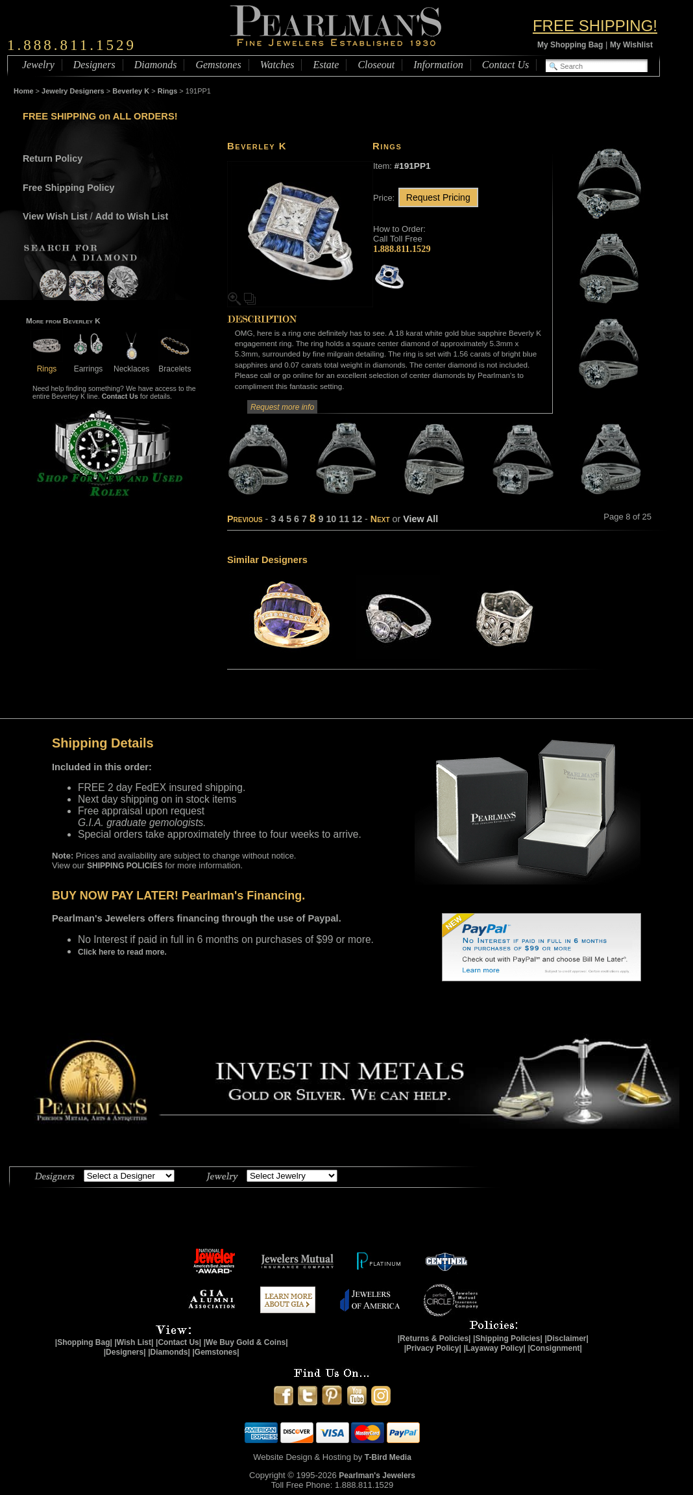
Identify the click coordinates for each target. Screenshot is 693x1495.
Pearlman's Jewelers (377, 1475)
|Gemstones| (216, 1352)
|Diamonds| (169, 1352)
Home (24, 91)
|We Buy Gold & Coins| (246, 1342)
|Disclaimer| (566, 1338)
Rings (168, 91)
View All (420, 519)
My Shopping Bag (570, 44)
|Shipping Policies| (507, 1338)
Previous (245, 519)
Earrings (88, 364)
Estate (326, 64)
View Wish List (55, 216)
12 (357, 519)
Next (380, 519)
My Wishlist (631, 44)
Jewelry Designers (73, 91)
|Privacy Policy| (432, 1348)
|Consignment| (555, 1348)
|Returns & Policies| (434, 1338)
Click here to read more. (122, 952)
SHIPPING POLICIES (125, 865)
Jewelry (38, 64)
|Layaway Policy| (494, 1348)
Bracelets (174, 364)
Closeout (376, 64)
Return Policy (52, 158)
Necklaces (131, 364)
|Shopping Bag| (83, 1342)
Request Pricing (438, 197)
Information (438, 64)
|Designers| (125, 1352)
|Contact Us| (178, 1342)
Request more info (282, 407)
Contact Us (505, 64)
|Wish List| (133, 1342)
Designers (94, 64)
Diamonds (155, 64)
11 (344, 519)
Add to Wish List (132, 216)
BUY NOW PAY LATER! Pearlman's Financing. (178, 895)
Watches (277, 64)
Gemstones (218, 64)
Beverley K (130, 91)
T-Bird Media (388, 1457)
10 (331, 519)
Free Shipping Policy (68, 187)
